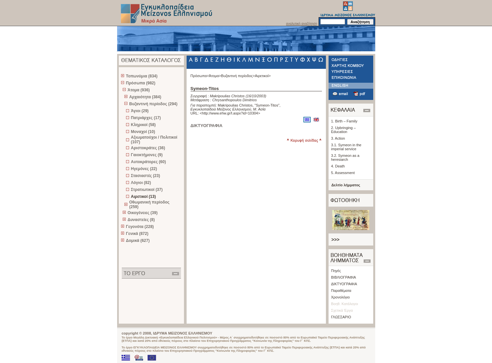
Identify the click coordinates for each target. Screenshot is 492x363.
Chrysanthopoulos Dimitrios (234, 100)
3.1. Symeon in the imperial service (346, 147)
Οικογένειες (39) (143, 212)
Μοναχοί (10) (143, 131)
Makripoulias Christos (227, 96)
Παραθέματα (341, 291)
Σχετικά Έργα (342, 310)
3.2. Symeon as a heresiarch (345, 157)
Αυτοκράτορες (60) (148, 161)
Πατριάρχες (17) (146, 117)
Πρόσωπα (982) (141, 83)
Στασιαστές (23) (145, 175)
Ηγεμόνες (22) (144, 168)
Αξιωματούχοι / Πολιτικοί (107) (154, 139)
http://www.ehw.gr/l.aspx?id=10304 (230, 113)
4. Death (338, 166)
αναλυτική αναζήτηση (301, 23)
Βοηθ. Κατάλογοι (344, 304)
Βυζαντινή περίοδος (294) (153, 104)
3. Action (338, 138)
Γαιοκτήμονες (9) (147, 155)
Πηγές (336, 271)
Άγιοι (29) (140, 111)
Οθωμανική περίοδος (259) (149, 204)
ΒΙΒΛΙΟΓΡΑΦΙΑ (343, 277)
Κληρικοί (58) (143, 124)
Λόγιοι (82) (141, 182)
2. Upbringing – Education (343, 130)
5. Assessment (343, 173)
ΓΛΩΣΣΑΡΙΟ (341, 317)
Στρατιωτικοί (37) (147, 189)
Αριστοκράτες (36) (148, 148)
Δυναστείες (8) (141, 219)
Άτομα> (215, 76)
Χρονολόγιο (340, 297)
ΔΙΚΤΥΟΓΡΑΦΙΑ (344, 284)
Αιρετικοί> (263, 76)
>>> (336, 239)
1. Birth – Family (344, 121)
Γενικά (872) (137, 233)
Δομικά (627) (138, 240)
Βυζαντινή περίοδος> (238, 76)
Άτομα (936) (139, 90)
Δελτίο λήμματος (346, 185)
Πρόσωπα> (200, 76)
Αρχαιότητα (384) (145, 97)
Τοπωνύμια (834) (141, 76)
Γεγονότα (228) (140, 226)
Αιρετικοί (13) (143, 196)
